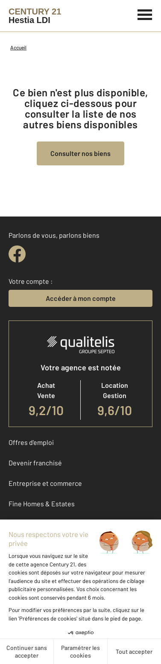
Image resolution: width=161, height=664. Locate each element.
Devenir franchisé (35, 463)
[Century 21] (35, 15)
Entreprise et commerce (45, 483)
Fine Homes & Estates (42, 503)
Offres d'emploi (31, 442)
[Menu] (145, 13)
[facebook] (17, 254)
